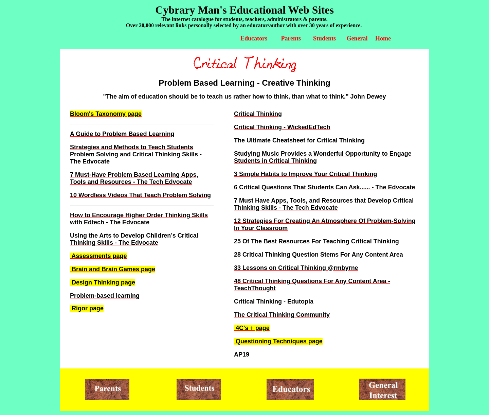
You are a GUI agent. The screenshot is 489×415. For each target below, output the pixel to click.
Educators (253, 38)
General (357, 38)
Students (324, 38)
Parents (291, 38)
